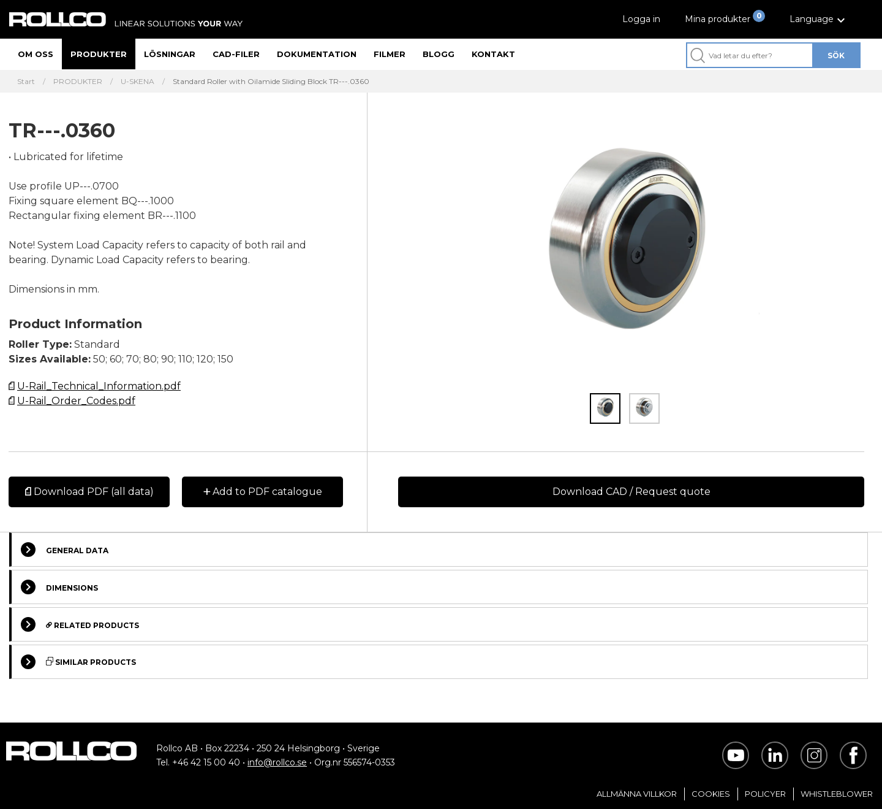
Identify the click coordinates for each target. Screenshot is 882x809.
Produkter (98, 54)
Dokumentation (316, 54)
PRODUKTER (77, 81)
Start (26, 81)
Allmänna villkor (637, 794)
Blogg (438, 54)
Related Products (80, 624)
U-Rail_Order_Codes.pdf (76, 401)
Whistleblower (837, 794)
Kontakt (493, 54)
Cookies (711, 794)
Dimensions (59, 587)
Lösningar (169, 54)
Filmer (389, 54)
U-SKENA (137, 81)
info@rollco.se (277, 762)
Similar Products (78, 661)
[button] (819, 19)
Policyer (765, 794)
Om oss (35, 54)
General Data (64, 549)
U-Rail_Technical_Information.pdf (99, 386)
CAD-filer (236, 54)
